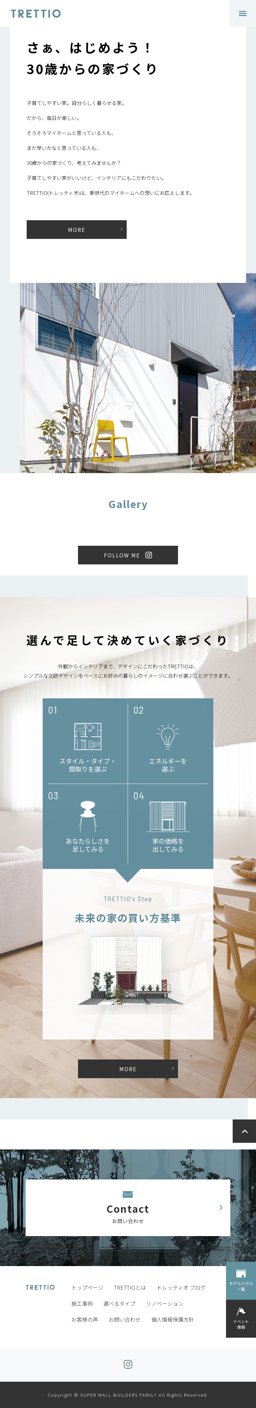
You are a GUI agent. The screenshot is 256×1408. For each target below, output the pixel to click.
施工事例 (82, 1303)
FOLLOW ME (122, 555)
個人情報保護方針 (172, 1319)
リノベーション (164, 1303)
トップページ (87, 1287)
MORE (76, 230)
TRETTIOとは (130, 1287)
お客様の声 (84, 1319)
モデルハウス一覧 (241, 1286)
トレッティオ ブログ (181, 1287)
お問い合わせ (125, 1319)
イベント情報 (241, 1324)
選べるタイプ (119, 1303)
